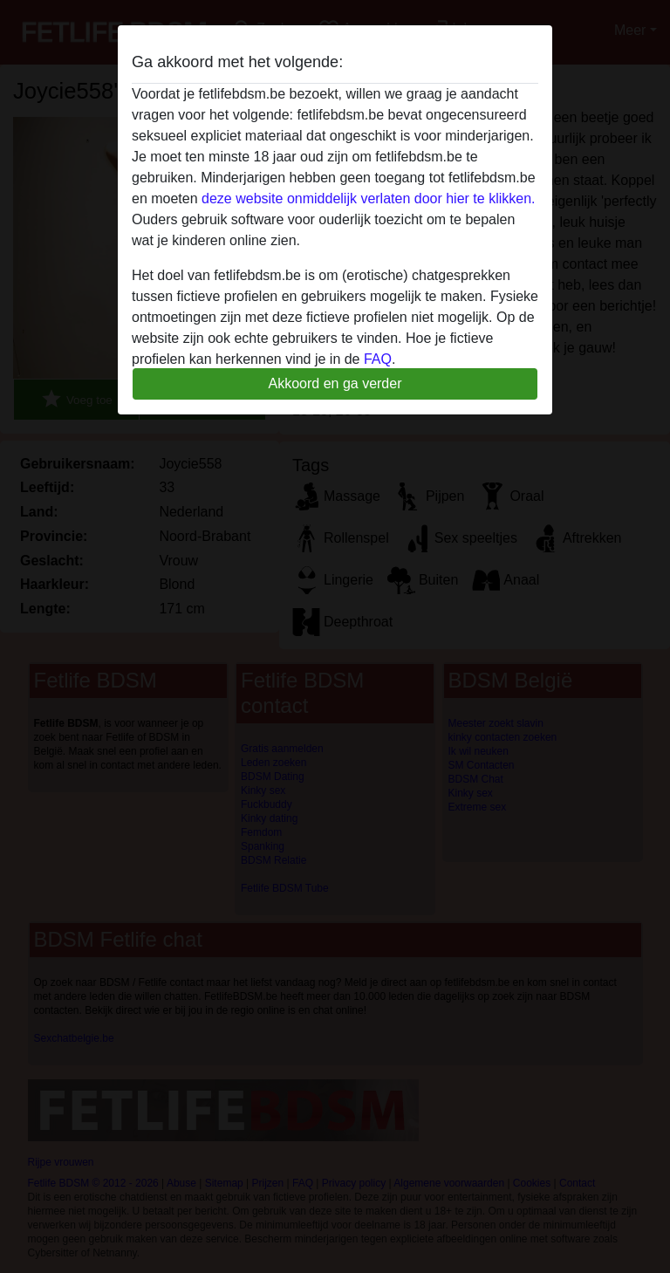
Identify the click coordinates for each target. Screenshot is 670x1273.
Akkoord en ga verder (335, 383)
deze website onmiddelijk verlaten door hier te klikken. (368, 198)
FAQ (378, 359)
